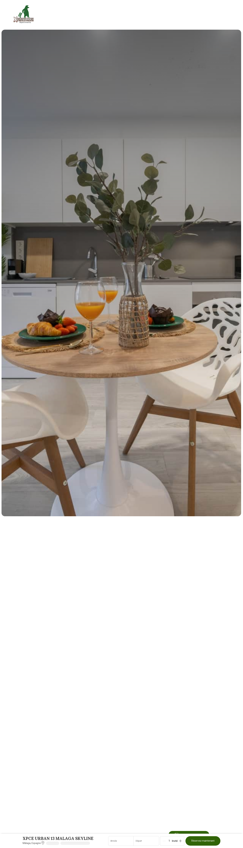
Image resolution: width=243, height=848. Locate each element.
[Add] (180, 841)
